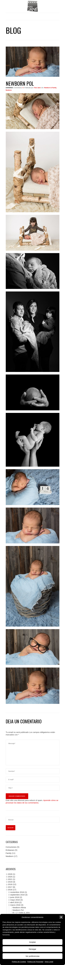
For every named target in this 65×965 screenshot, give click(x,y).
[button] (61, 917)
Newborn (9, 856)
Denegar (32, 949)
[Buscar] (32, 820)
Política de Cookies (19, 962)
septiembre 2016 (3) (18, 895)
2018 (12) (12, 884)
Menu (32, 16)
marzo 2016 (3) (16, 905)
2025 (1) (11, 877)
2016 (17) (12, 889)
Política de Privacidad (35, 962)
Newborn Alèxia (19, 907)
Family (8, 853)
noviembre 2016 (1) (18, 892)
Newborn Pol (18, 910)
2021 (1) (11, 879)
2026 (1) (11, 874)
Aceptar (32, 942)
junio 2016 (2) (16, 897)
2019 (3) (11, 882)
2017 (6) (11, 887)
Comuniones (11, 847)
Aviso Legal (49, 962)
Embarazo (10, 850)
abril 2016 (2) (16, 902)
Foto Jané (37, 87)
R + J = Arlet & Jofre (21, 913)
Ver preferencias (32, 956)
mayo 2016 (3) (16, 900)
